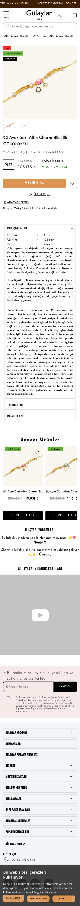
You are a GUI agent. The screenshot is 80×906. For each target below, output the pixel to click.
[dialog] (40, 885)
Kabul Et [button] (64, 898)
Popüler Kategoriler (39, 832)
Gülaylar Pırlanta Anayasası (22, 755)
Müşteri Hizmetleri (39, 777)
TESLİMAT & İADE (40, 405)
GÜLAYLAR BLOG (15, 844)
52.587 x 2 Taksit (54, 167)
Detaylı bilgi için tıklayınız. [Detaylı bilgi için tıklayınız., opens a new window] (41, 892)
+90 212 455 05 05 (19, 859)
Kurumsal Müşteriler (39, 821)
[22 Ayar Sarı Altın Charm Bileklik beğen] (72, 183)
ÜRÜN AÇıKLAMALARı (40, 229)
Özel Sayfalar (39, 799)
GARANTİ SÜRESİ (40, 416)
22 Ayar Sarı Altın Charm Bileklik (23, 491)
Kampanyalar (13, 744)
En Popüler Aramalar (39, 810)
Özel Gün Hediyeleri (39, 788)
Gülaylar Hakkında (39, 733)
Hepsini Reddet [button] (38, 898)
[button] (13, 898)
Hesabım (39, 766)
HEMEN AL (34, 183)
